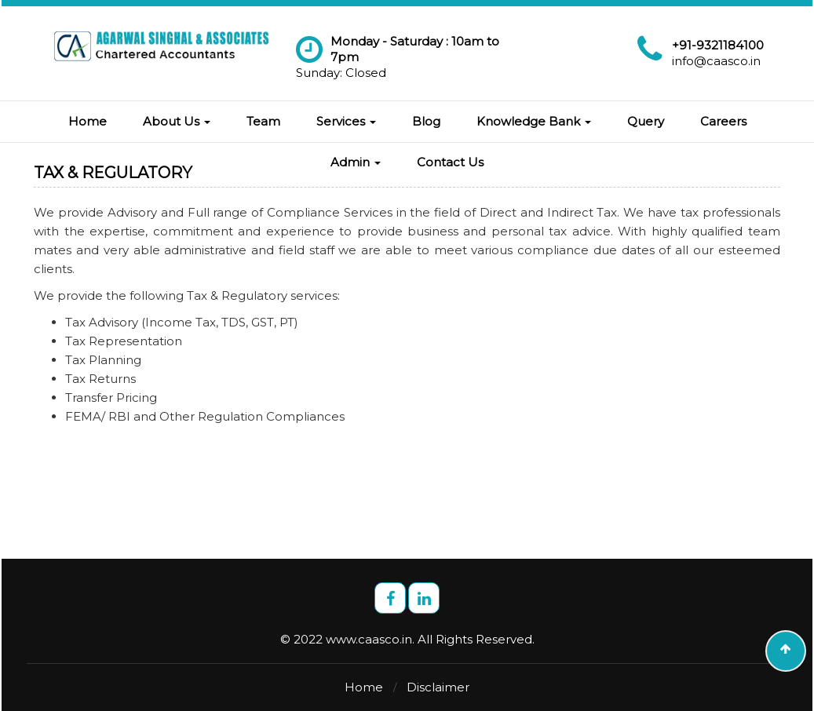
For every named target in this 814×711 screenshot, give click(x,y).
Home (87, 121)
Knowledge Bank (533, 121)
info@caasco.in (716, 60)
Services (346, 121)
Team (263, 121)
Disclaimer (438, 687)
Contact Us (450, 162)
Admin (355, 162)
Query (645, 121)
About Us (176, 121)
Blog (426, 121)
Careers (723, 121)
